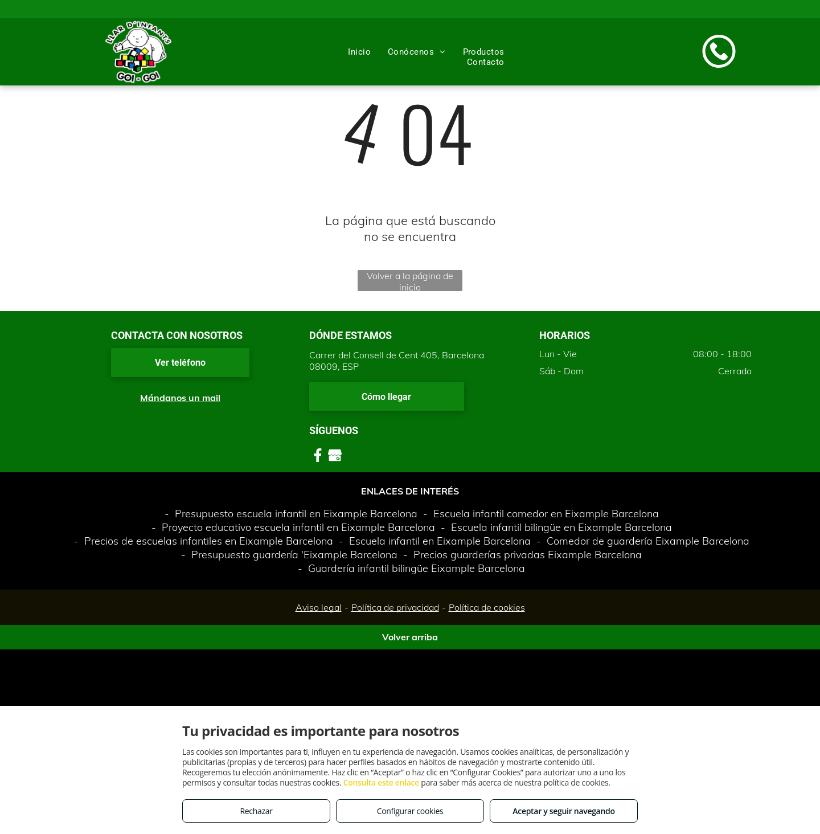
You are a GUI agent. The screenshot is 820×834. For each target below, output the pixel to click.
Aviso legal (319, 607)
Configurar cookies (410, 811)
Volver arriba (410, 637)
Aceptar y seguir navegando (563, 811)
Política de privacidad (395, 607)
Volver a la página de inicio (410, 280)
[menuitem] (359, 52)
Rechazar (256, 811)
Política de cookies (487, 607)
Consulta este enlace (381, 782)
